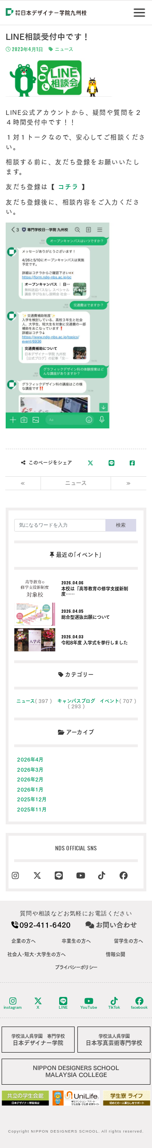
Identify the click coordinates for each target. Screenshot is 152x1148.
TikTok (114, 1003)
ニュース (61, 49)
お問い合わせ (111, 924)
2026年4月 (30, 759)
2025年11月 (32, 809)
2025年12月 (32, 799)
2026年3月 (30, 769)
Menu (141, 9)
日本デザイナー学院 (38, 1040)
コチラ (68, 187)
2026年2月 (30, 779)
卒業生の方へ (76, 940)
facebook (139, 1003)
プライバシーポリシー (76, 967)
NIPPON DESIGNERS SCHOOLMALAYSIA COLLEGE (76, 1071)
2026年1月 (30, 789)
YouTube (88, 1003)
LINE (63, 1003)
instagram (13, 1003)
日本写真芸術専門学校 (114, 1040)
